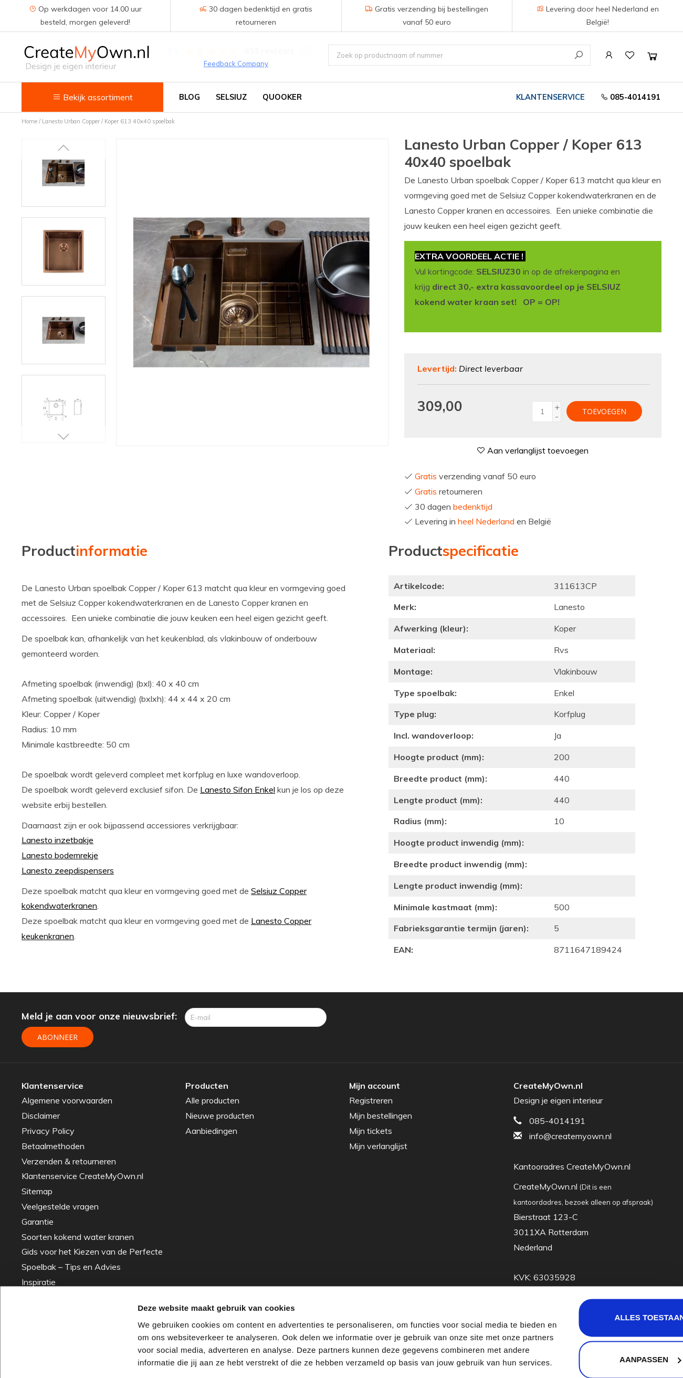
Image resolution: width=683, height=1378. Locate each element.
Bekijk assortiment (92, 97)
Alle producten (212, 1100)
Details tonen (162, 1357)
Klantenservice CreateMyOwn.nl (82, 1176)
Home (29, 121)
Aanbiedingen (211, 1130)
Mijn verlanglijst (378, 1146)
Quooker (282, 97)
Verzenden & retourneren (69, 1160)
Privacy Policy (48, 1130)
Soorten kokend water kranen (78, 1236)
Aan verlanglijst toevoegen (533, 450)
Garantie (38, 1221)
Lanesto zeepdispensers (68, 870)
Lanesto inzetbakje (57, 840)
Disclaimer (41, 1115)
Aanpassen (595, 1312)
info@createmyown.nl (570, 1136)
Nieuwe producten (219, 1115)
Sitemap (37, 1191)
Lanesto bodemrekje (60, 855)
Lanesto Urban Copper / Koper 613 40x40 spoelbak (108, 121)
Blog (189, 97)
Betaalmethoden (53, 1146)
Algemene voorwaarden (67, 1100)
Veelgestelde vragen (60, 1206)
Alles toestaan (595, 1271)
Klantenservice (550, 97)
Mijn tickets (370, 1130)
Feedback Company (236, 63)
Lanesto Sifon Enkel (237, 789)
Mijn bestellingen (380, 1115)
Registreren (371, 1100)
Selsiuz (231, 97)
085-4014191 (630, 97)
